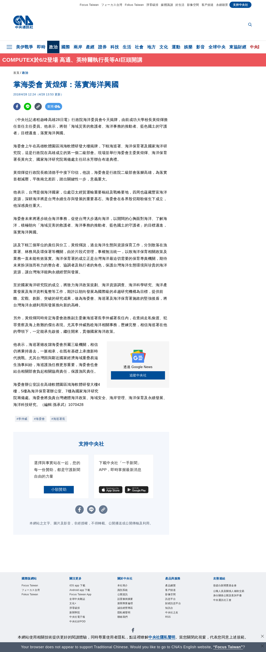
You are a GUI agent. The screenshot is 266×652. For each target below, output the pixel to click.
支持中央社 (240, 4)
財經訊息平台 (176, 608)
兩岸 (78, 47)
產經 (90, 47)
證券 (102, 47)
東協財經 (237, 47)
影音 (200, 47)
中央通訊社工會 (226, 614)
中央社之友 (175, 620)
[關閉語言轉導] (262, 646)
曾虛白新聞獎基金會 (228, 589)
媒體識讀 (167, 4)
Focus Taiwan (89, 4)
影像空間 (193, 4)
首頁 (16, 72)
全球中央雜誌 (80, 608)
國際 (65, 47)
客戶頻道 (208, 4)
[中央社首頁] (23, 23)
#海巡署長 (58, 418)
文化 (163, 47)
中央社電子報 (80, 631)
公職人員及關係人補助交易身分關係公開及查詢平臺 (228, 603)
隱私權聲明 (127, 620)
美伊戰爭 (24, 47)
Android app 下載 (84, 592)
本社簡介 (125, 586)
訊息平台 (173, 603)
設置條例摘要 (128, 603)
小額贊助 (58, 489)
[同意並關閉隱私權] (262, 637)
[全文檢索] (250, 25)
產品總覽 (173, 586)
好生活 (180, 4)
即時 (41, 47)
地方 (151, 47)
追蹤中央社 (138, 375)
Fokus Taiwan (134, 4)
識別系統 (125, 592)
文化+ (74, 614)
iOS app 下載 (80, 586)
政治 (53, 47)
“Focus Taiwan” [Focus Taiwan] (228, 647)
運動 (176, 47)
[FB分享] (17, 106)
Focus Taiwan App (81, 600)
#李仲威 (22, 418)
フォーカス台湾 (111, 4)
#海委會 (39, 418)
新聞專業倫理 (128, 608)
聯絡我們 (125, 625)
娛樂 (188, 47)
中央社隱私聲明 (161, 637)
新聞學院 (77, 625)
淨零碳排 (152, 4)
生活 (127, 47)
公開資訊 (125, 597)
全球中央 (216, 47)
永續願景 (222, 4)
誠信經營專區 (128, 614)
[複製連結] (38, 106)
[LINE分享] (27, 106)
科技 (114, 47)
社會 (139, 47)
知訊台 (171, 614)
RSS (169, 625)
